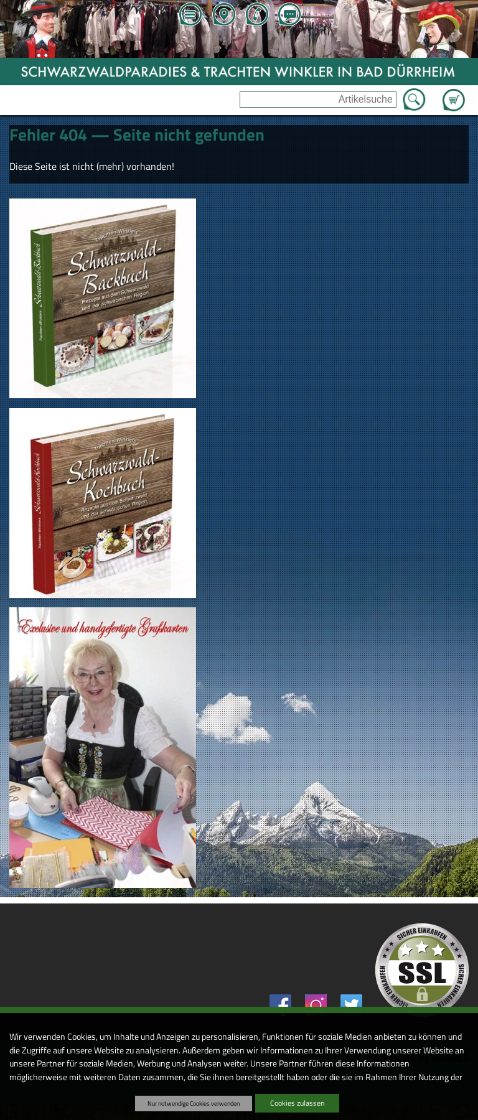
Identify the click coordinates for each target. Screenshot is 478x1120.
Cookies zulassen (297, 1103)
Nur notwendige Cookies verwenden (194, 1103)
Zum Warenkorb (454, 92)
